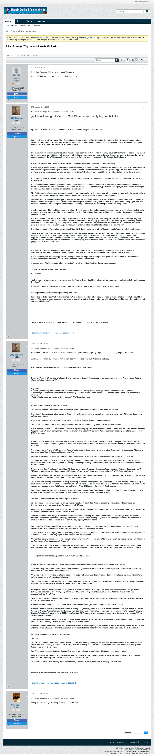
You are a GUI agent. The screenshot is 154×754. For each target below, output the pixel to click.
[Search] (131, 11)
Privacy (133, 742)
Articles (30, 21)
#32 (144, 107)
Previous (127, 733)
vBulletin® (136, 750)
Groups (41, 21)
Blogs (19, 21)
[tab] (10, 55)
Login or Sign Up (141, 2)
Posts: (14, 90)
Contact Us (122, 742)
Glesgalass (16, 705)
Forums (8, 21)
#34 (144, 694)
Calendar (36, 26)
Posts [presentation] (9, 55)
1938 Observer (16, 118)
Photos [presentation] (35, 55)
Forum (13, 31)
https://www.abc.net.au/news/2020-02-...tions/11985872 (53, 683)
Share (17, 94)
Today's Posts (11, 26)
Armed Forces (31, 31)
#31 (144, 68)
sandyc (16, 78)
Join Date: (12, 88)
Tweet (17, 97)
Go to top (144, 742)
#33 (144, 344)
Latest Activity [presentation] (22, 55)
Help (112, 742)
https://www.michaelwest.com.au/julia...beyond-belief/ (52, 333)
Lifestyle (21, 31)
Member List (25, 26)
